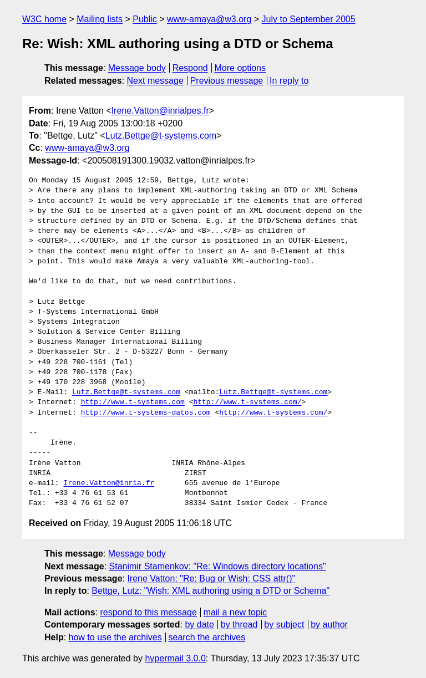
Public (145, 19)
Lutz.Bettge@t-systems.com (160, 135)
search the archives (207, 637)
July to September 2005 (309, 19)
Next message (155, 80)
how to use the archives (115, 637)
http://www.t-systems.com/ (247, 402)
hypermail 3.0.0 (175, 658)
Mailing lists (100, 19)
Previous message (226, 80)
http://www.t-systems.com (133, 402)
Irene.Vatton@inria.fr (108, 483)
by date (199, 624)
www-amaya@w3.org (209, 19)
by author (329, 624)
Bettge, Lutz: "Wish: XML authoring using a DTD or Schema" (210, 590)
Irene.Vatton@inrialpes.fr (160, 110)
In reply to (289, 80)
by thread (239, 624)
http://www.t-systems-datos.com (146, 413)
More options (240, 68)
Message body (137, 68)
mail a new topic (235, 612)
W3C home (44, 19)
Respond (190, 68)
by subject (284, 624)
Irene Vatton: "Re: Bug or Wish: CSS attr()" (211, 578)
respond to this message (148, 612)
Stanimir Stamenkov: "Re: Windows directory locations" (217, 566)
